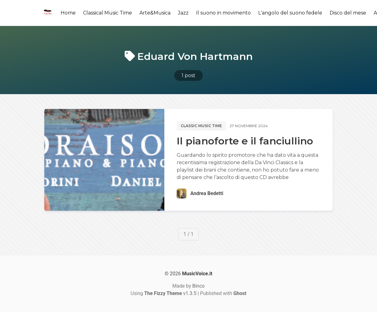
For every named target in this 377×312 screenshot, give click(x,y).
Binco (198, 286)
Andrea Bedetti (206, 193)
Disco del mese (348, 13)
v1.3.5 (170, 293)
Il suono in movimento (223, 13)
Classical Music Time (107, 13)
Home (68, 13)
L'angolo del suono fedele (290, 13)
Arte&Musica (154, 13)
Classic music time (201, 125)
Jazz (183, 13)
